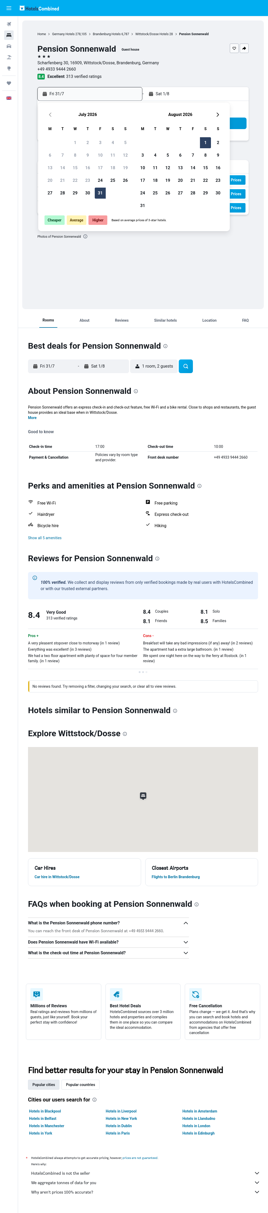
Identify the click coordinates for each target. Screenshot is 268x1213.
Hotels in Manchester (46, 1126)
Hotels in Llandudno (198, 1118)
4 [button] (112, 142)
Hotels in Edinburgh (198, 1133)
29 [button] (75, 192)
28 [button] (62, 192)
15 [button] (75, 167)
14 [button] (62, 167)
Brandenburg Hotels (107, 34)
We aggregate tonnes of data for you (145, 1182)
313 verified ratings (84, 76)
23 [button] (87, 180)
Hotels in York (40, 1133)
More (32, 418)
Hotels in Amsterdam (199, 1111)
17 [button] (100, 167)
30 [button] (87, 192)
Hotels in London (196, 1126)
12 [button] (125, 155)
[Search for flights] (9, 24)
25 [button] (112, 180)
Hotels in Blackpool (45, 1111)
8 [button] (75, 155)
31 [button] (100, 192)
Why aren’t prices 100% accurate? (145, 1192)
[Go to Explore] (9, 68)
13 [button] (50, 167)
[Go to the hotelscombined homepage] (39, 8)
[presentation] (85, 236)
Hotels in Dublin (119, 1126)
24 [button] (100, 180)
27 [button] (50, 192)
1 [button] (75, 142)
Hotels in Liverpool (121, 1111)
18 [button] (112, 167)
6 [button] (50, 155)
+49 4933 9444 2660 (56, 69)
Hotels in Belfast (42, 1118)
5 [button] (125, 142)
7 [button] (62, 155)
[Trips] (9, 83)
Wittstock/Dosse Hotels (152, 34)
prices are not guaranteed (140, 1158)
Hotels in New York (121, 1118)
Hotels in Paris (118, 1133)
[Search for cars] (9, 46)
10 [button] (100, 155)
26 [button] (125, 180)
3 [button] (100, 142)
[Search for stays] (9, 35)
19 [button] (125, 167)
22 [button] (75, 180)
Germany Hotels (63, 34)
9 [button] (87, 155)
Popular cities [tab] (43, 1085)
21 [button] (62, 180)
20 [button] (50, 180)
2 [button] (87, 142)
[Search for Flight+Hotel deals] (9, 57)
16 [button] (87, 167)
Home (41, 34)
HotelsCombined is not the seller (145, 1173)
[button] (9, 8)
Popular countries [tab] (80, 1085)
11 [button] (112, 155)
